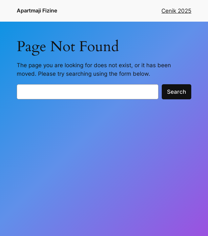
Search (176, 91)
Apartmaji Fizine (37, 11)
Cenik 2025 (176, 11)
